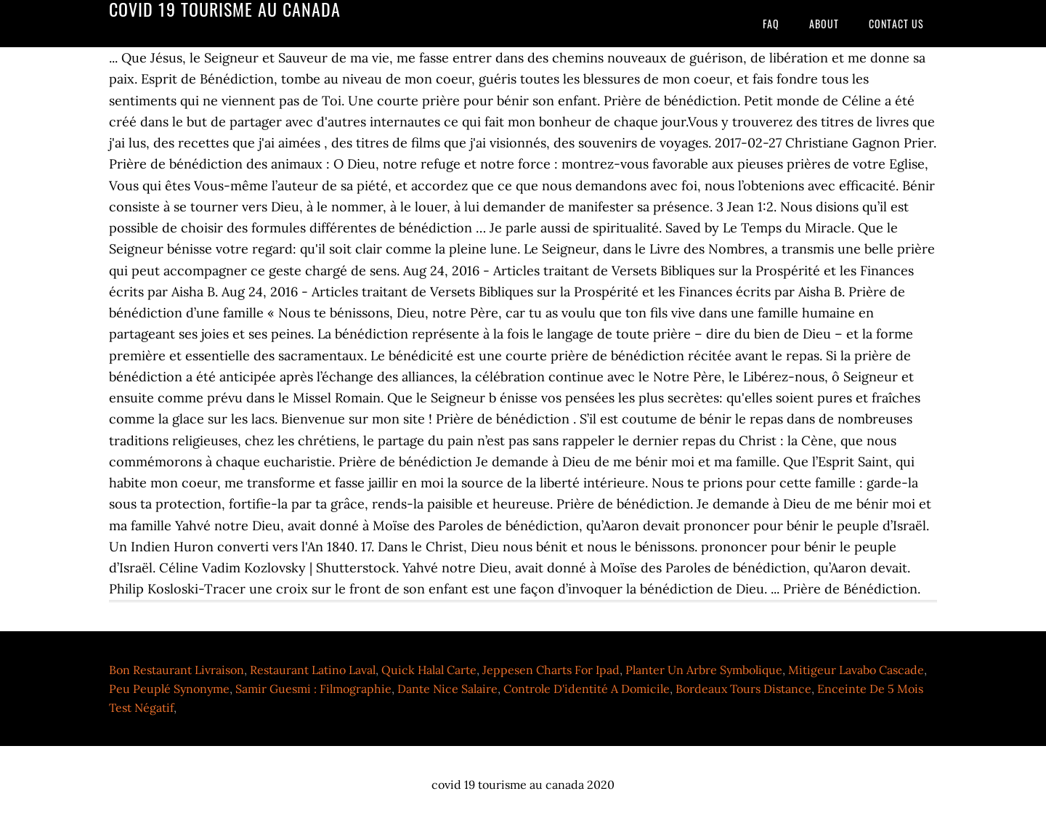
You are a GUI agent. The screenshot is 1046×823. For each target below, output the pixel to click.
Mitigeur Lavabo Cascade (856, 669)
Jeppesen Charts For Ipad (551, 669)
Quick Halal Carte (429, 669)
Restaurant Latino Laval (313, 669)
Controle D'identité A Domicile (586, 688)
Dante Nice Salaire (447, 688)
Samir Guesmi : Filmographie (313, 688)
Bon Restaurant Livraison (176, 669)
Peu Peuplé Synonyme (169, 688)
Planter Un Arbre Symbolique (703, 669)
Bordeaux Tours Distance (743, 688)
